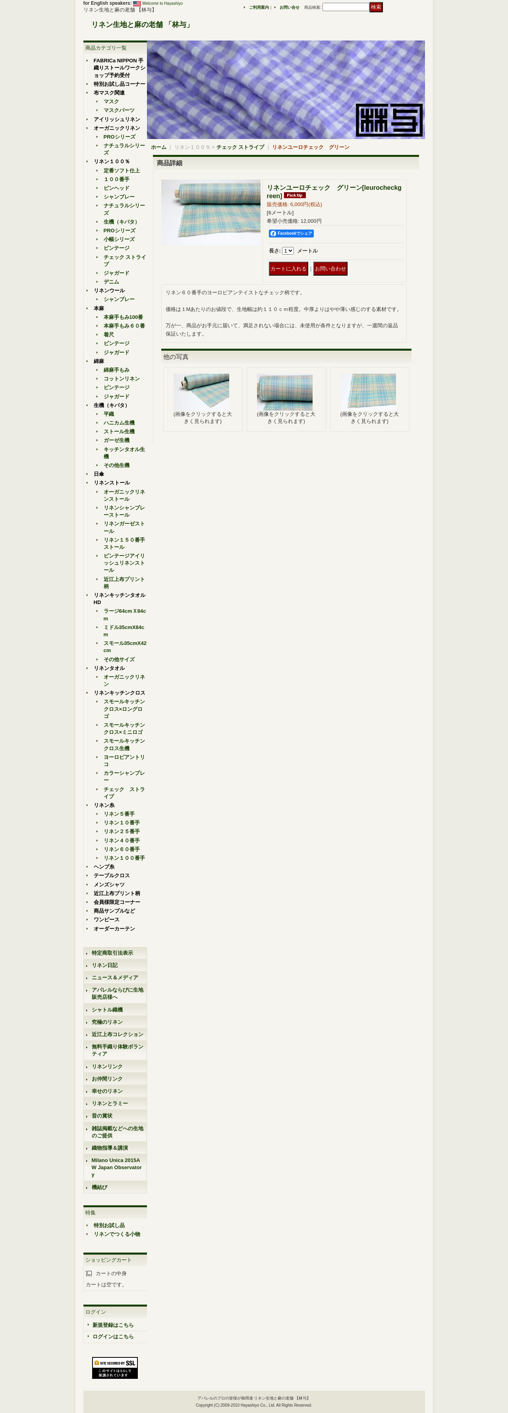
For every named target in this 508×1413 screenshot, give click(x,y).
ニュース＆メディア (115, 978)
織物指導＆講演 (110, 1148)
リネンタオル (109, 668)
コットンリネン (122, 379)
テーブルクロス (112, 875)
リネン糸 (104, 805)
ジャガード (116, 273)
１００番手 (116, 179)
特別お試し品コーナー (119, 84)
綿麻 (99, 361)
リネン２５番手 (122, 831)
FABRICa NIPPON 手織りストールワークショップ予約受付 (119, 68)
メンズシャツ (109, 885)
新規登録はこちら (113, 1325)
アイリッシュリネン (117, 119)
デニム (111, 282)
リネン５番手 (119, 814)
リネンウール (109, 290)
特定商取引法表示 (112, 953)
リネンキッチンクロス (119, 693)
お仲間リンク (107, 1079)
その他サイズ (119, 659)
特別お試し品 (109, 1225)
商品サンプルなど (114, 911)
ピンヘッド (116, 188)
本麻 (99, 308)
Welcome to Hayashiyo (162, 3)
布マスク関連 (109, 93)
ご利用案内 (259, 7)
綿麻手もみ (116, 370)
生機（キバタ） (122, 222)
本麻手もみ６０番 (124, 326)
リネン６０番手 (122, 849)
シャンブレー (119, 197)
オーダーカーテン (114, 929)
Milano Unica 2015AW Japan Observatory (117, 1167)
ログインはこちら (113, 1337)
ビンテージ (116, 248)
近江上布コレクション (117, 1034)
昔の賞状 (102, 1116)
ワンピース (107, 920)
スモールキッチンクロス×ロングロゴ (124, 709)
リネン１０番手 (122, 823)
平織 (109, 414)
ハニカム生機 (119, 423)
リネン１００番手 (124, 858)
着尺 (109, 335)
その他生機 (116, 465)
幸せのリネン (107, 1091)
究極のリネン (107, 1022)
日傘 (99, 474)
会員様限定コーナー (117, 902)
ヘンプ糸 (104, 867)
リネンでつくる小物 (117, 1234)
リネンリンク (107, 1066)
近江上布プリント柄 (117, 893)
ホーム (158, 147)
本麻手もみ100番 (123, 317)
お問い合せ (289, 7)
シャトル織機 (107, 1010)
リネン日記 (105, 965)
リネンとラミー (110, 1103)
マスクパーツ (119, 110)
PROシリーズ (119, 137)
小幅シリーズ (119, 239)
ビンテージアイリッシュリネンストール (124, 563)
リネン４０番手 (122, 841)
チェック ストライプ (240, 147)
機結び (99, 1187)
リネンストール (112, 483)
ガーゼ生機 (116, 440)
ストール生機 (119, 431)
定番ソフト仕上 (122, 171)
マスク (111, 101)
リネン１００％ (112, 161)
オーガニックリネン (117, 128)
